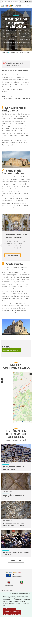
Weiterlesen (12, 255)
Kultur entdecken (16, 13)
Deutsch (28, 1)
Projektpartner (6, 590)
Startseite (5, 52)
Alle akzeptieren (9, 609)
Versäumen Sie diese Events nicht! (11, 548)
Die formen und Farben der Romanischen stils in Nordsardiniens (13, 467)
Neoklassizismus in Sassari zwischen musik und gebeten (14, 524)
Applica (21, 1)
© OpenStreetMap (19, 421)
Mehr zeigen (16, 560)
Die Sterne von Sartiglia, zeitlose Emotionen (15, 553)
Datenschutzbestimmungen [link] (12, 614)
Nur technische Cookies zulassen (20, 593)
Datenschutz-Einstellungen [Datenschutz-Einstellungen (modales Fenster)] (12, 611)
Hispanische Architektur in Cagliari (13, 496)
